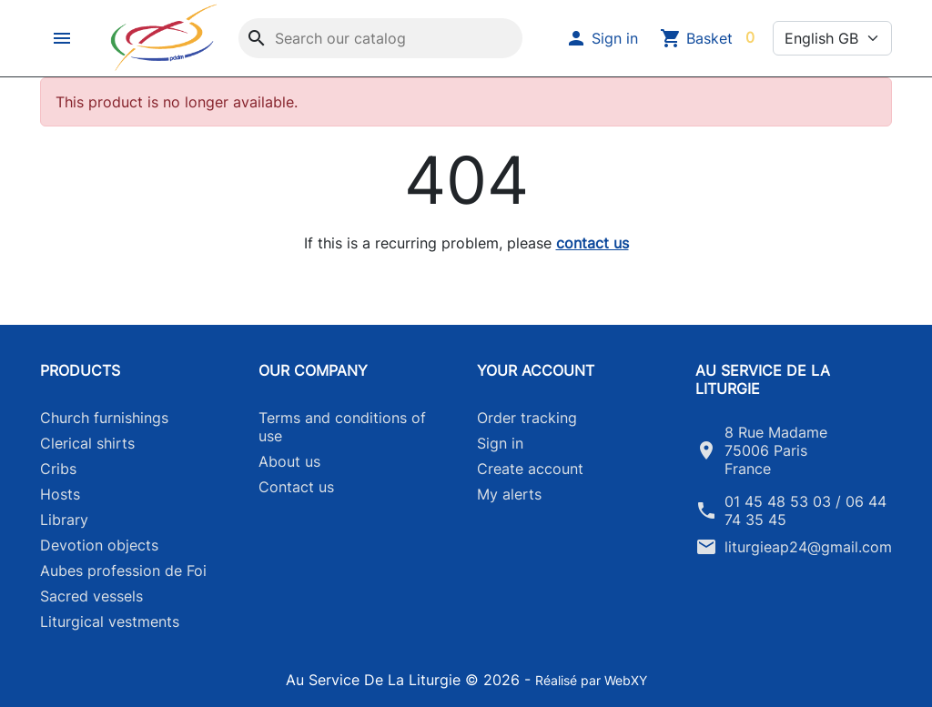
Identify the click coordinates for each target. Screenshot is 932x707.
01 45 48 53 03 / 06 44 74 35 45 (805, 510)
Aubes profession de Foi (123, 570)
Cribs (58, 469)
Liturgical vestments (109, 621)
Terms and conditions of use (342, 427)
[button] (64, 38)
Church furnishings (104, 418)
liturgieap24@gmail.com (808, 547)
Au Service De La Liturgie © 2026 (405, 680)
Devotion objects (99, 545)
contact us (592, 243)
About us (289, 461)
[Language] (832, 38)
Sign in (500, 443)
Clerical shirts (87, 443)
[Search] (380, 38)
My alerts (509, 494)
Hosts (60, 494)
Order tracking (527, 418)
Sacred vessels (91, 596)
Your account (535, 370)
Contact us (296, 487)
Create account (530, 469)
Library (64, 519)
